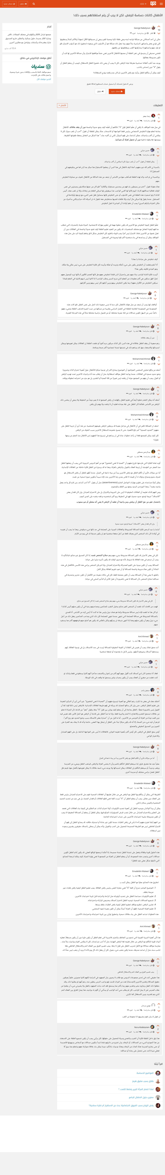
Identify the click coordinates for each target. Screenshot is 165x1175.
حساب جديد (117, 91)
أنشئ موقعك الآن (44, 79)
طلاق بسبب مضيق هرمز (143, 1104)
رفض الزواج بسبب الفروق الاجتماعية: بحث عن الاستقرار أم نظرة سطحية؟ (121, 1128)
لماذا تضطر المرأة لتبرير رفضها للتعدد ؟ (136, 1112)
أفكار (152, 33)
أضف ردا (138, 121)
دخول (100, 91)
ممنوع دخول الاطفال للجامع (141, 1120)
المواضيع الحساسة (145, 1096)
